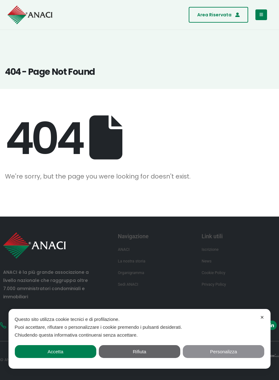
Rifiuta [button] (139, 351)
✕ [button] (262, 317)
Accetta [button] (55, 351)
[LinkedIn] (272, 325)
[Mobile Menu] (261, 14)
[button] (218, 15)
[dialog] (139, 339)
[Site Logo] (30, 15)
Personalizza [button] (223, 351)
